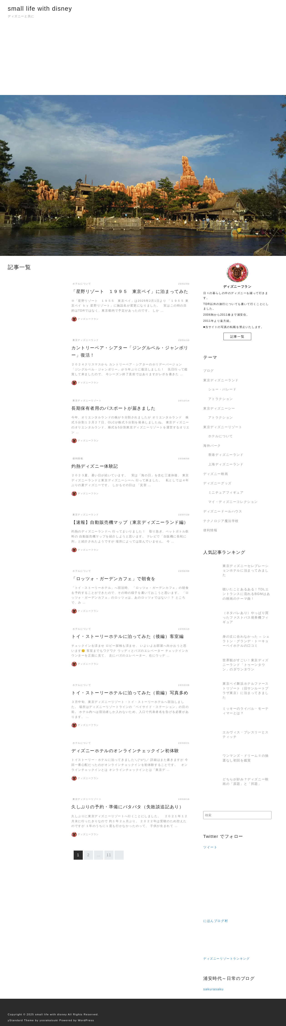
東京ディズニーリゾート (222, 427)
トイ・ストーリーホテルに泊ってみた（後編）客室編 (127, 636)
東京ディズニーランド (221, 380)
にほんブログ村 (215, 921)
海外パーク (212, 445)
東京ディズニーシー (219, 408)
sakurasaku (213, 989)
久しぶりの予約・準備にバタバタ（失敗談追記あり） (127, 806)
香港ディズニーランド (226, 455)
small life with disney (40, 8)
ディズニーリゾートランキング (226, 958)
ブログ (208, 370)
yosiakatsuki (49, 1020)
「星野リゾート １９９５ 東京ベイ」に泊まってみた (129, 291)
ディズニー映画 (215, 474)
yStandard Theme (21, 1020)
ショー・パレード (222, 389)
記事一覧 (237, 336)
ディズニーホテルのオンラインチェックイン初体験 (125, 750)
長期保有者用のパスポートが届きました (113, 408)
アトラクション (220, 399)
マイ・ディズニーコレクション (233, 502)
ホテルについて (220, 436)
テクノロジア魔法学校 (221, 521)
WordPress (86, 1020)
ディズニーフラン (88, 319)
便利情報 (210, 530)
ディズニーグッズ (217, 483)
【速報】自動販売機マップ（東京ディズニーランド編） (129, 522)
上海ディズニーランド (226, 464)
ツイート (210, 847)
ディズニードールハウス (222, 511)
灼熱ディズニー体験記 (94, 466)
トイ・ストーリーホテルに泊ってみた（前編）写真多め (129, 692)
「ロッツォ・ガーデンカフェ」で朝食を (113, 578)
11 (109, 855)
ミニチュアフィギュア (226, 492)
